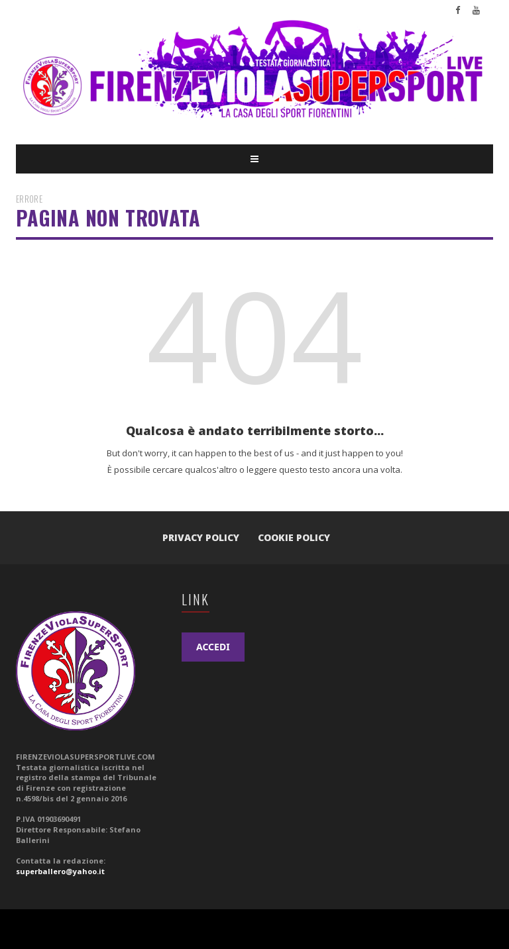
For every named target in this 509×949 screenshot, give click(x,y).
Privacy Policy (200, 537)
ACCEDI (213, 646)
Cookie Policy (294, 537)
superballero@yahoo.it (60, 871)
